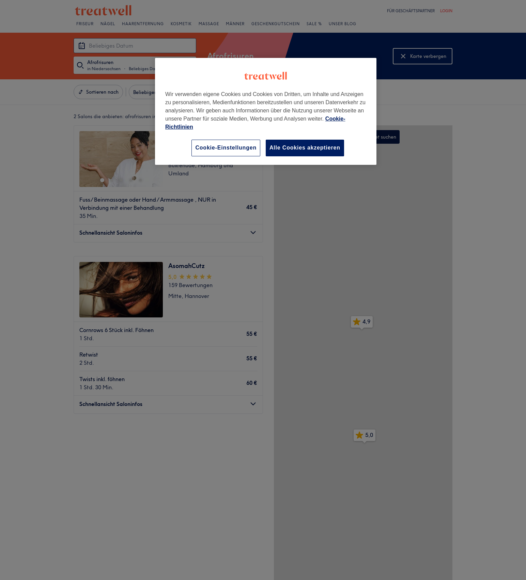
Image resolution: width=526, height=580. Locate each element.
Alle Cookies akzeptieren (304, 148)
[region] (265, 111)
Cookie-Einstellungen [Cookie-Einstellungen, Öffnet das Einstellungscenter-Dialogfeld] (226, 148)
